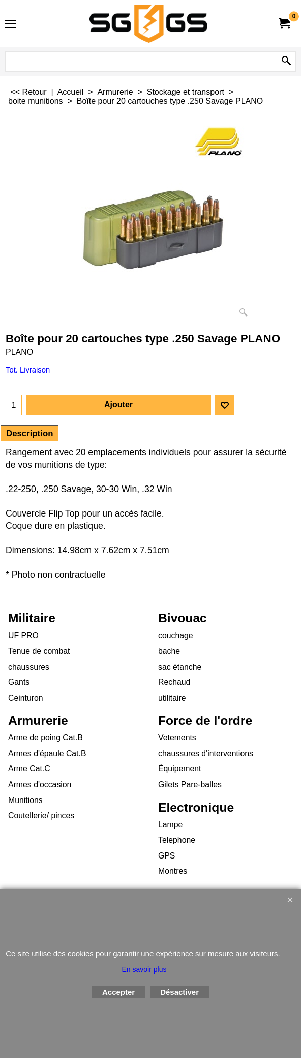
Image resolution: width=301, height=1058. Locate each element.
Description (29, 433)
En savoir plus (144, 969)
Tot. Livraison (28, 370)
